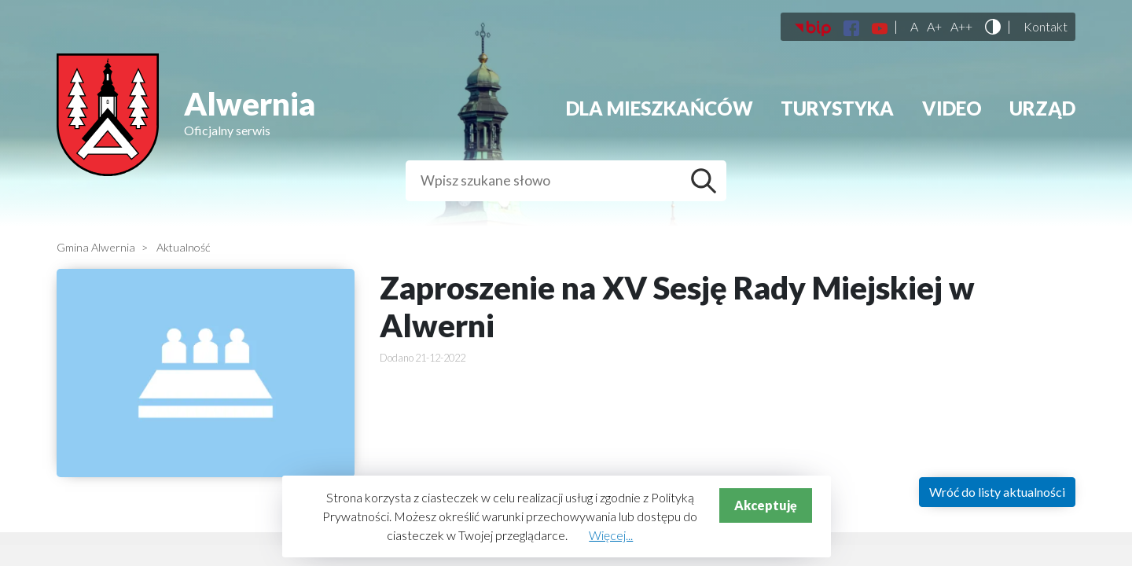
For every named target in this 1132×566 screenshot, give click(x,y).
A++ (961, 27)
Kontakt (1046, 27)
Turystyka (837, 108)
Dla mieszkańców (659, 108)
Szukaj (707, 180)
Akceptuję (765, 505)
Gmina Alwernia (96, 247)
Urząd (1042, 108)
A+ (934, 27)
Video (952, 108)
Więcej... (611, 534)
